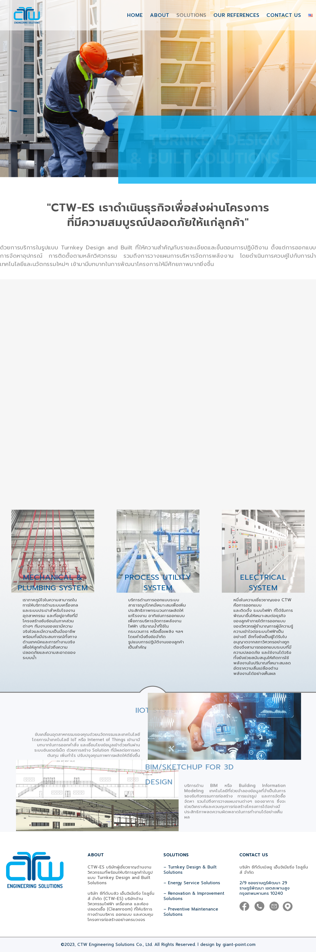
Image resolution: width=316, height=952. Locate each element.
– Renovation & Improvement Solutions (194, 896)
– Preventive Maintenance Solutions (191, 911)
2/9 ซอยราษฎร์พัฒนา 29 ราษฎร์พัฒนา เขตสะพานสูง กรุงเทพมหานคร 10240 (264, 888)
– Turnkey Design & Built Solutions (190, 869)
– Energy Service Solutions (192, 883)
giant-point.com (239, 944)
